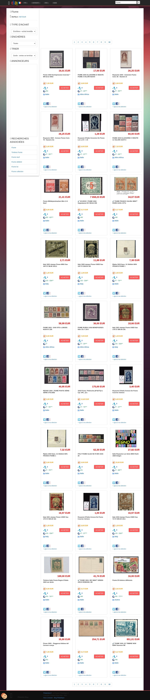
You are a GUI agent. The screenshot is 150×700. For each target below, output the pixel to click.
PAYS (46, 3)
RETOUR (22, 17)
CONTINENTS (35, 3)
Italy (47, 284)
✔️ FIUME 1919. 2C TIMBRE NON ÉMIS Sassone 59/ (124, 644)
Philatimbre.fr (47, 693)
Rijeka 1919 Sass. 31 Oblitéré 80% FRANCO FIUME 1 (124, 265)
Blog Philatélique (59, 698)
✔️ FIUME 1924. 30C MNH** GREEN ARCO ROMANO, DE (90, 581)
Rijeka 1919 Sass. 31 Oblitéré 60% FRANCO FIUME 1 (55, 455)
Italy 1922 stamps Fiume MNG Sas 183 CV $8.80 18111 (55, 265)
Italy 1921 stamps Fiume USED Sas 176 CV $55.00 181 (55, 518)
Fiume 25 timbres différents (122, 580)
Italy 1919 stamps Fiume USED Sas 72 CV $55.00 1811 (125, 518)
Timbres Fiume (16, 152)
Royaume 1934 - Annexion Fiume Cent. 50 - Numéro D (124, 76)
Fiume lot (14, 167)
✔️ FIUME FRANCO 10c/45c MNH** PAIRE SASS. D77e (124, 202)
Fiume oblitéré (16, 162)
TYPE (25, 3)
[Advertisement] (23, 100)
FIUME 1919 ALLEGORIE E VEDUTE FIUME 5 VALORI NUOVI (91, 76)
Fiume (13, 147)
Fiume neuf (15, 157)
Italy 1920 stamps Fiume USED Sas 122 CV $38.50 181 (90, 265)
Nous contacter (48, 698)
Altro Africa (84, 94)
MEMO (54, 3)
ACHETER (65, 88)
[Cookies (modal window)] (4, 696)
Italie (47, 94)
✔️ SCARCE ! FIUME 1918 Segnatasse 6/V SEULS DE (87, 202)
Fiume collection (17, 171)
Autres (117, 600)
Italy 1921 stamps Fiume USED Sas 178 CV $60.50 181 (125, 328)
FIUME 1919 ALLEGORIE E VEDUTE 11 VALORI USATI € (125, 139)
